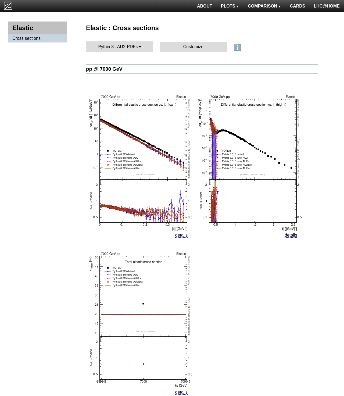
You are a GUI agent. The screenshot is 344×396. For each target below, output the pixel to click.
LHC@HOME (327, 6)
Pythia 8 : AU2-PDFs (118, 46)
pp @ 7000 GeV (104, 69)
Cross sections (26, 38)
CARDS (297, 6)
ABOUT (204, 6)
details (181, 235)
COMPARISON (264, 6)
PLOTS (230, 6)
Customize (193, 46)
